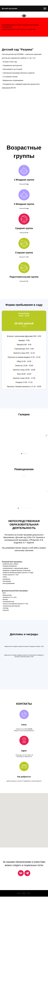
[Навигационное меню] (45, 9)
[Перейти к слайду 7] (28, 508)
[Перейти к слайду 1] (21, 453)
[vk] (21, 873)
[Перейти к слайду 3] (21, 508)
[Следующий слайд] (46, 435)
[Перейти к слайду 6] (26, 508)
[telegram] (27, 873)
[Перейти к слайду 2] (23, 453)
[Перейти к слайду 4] (26, 453)
